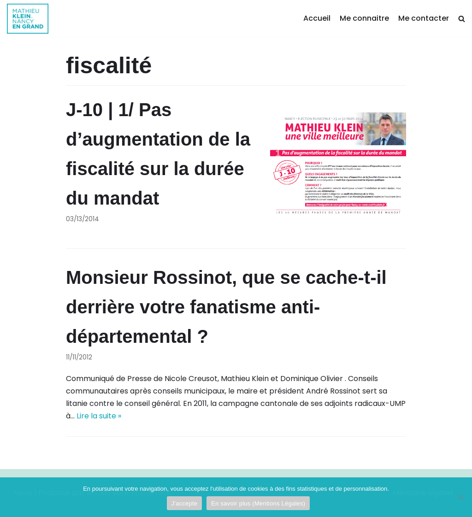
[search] (461, 18)
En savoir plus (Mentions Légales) (258, 503)
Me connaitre (364, 18)
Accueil (316, 18)
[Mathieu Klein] (27, 19)
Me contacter (423, 18)
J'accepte (184, 503)
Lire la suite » (99, 416)
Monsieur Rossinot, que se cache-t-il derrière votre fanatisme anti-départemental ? (226, 307)
